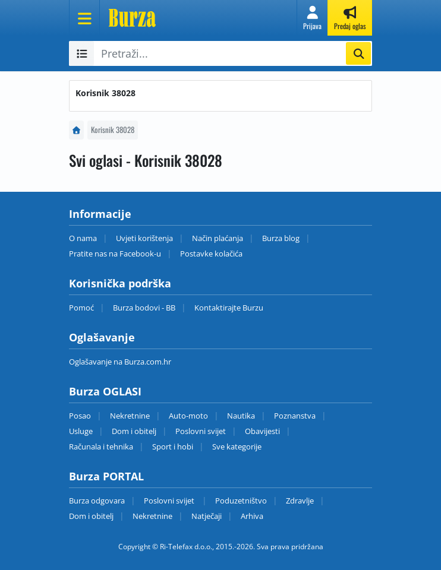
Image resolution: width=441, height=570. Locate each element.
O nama (83, 238)
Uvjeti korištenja (144, 238)
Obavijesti (262, 431)
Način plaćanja (217, 238)
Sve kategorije (237, 446)
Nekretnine (130, 415)
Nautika (241, 415)
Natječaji (206, 516)
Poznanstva (295, 415)
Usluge (81, 431)
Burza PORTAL (106, 476)
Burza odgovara (97, 500)
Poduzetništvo (241, 500)
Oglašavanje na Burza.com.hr (120, 361)
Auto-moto (188, 415)
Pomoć (81, 307)
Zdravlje (300, 500)
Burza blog (281, 238)
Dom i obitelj (134, 431)
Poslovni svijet (200, 431)
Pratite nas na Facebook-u (115, 253)
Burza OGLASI (105, 391)
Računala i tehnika (101, 446)
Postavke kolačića (211, 253)
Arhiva (252, 516)
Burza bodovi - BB (144, 307)
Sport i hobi (172, 446)
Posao (80, 415)
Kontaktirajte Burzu (228, 307)
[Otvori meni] (84, 18)
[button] (312, 18)
